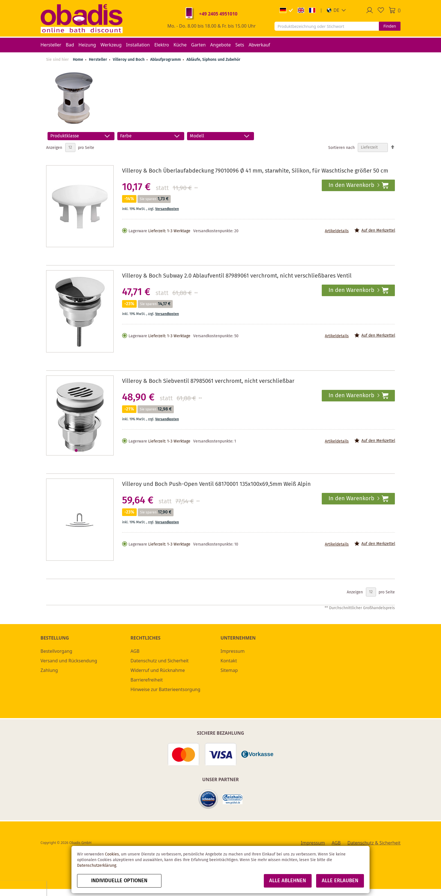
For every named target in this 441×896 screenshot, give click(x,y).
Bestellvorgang (56, 651)
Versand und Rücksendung (68, 661)
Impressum (232, 651)
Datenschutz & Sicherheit (373, 843)
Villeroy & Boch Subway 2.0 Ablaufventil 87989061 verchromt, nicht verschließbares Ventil (237, 276)
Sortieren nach (341, 147)
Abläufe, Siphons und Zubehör (213, 60)
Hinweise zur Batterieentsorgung (165, 689)
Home (78, 60)
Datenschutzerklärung (96, 866)
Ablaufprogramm (166, 60)
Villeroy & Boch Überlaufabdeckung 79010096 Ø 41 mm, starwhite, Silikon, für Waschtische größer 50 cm (255, 171)
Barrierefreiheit (146, 680)
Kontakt (228, 661)
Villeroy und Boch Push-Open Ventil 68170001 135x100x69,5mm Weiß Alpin (216, 484)
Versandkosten (167, 209)
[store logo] (81, 18)
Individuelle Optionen (119, 881)
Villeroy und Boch (129, 60)
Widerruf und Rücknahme (157, 670)
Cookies (112, 854)
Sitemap (229, 670)
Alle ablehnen (287, 881)
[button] (336, 10)
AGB (135, 651)
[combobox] (326, 26)
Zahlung (49, 670)
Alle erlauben (340, 881)
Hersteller (98, 60)
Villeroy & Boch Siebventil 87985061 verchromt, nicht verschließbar (208, 381)
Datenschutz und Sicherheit (159, 661)
